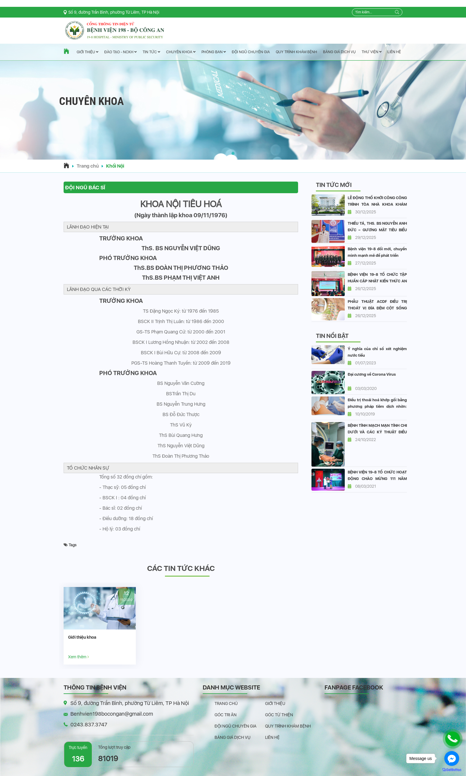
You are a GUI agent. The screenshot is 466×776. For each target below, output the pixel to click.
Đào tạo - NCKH (120, 52)
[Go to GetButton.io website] (451, 770)
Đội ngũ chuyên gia (251, 52)
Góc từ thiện (279, 714)
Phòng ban (213, 52)
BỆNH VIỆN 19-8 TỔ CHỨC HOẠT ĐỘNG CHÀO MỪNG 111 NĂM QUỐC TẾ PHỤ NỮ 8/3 (377, 478)
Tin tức (151, 52)
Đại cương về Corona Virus (372, 374)
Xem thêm (78, 656)
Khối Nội (115, 166)
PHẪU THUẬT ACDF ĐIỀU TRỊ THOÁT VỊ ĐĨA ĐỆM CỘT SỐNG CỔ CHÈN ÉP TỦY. (377, 308)
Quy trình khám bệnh (296, 52)
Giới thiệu (87, 52)
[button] (233, 153)
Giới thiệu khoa (82, 637)
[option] (99, 626)
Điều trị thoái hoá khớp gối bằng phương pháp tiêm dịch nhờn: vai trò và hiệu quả (377, 406)
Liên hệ (394, 52)
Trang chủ (88, 166)
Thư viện (372, 52)
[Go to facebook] (451, 758)
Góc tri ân (226, 714)
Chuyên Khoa (181, 52)
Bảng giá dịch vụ (339, 52)
